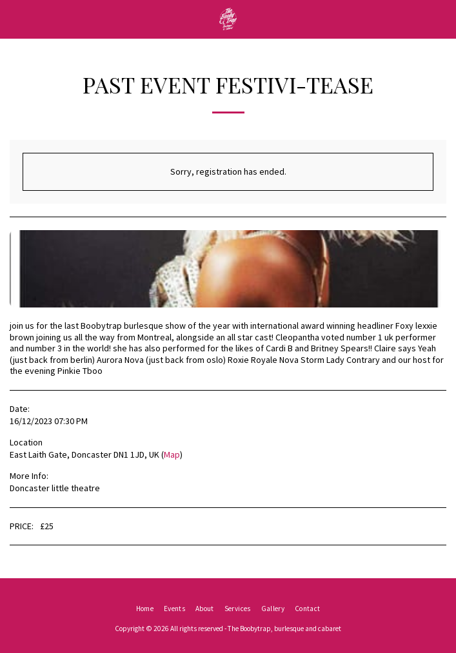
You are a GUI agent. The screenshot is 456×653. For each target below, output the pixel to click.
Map (172, 454)
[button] (14, 18)
